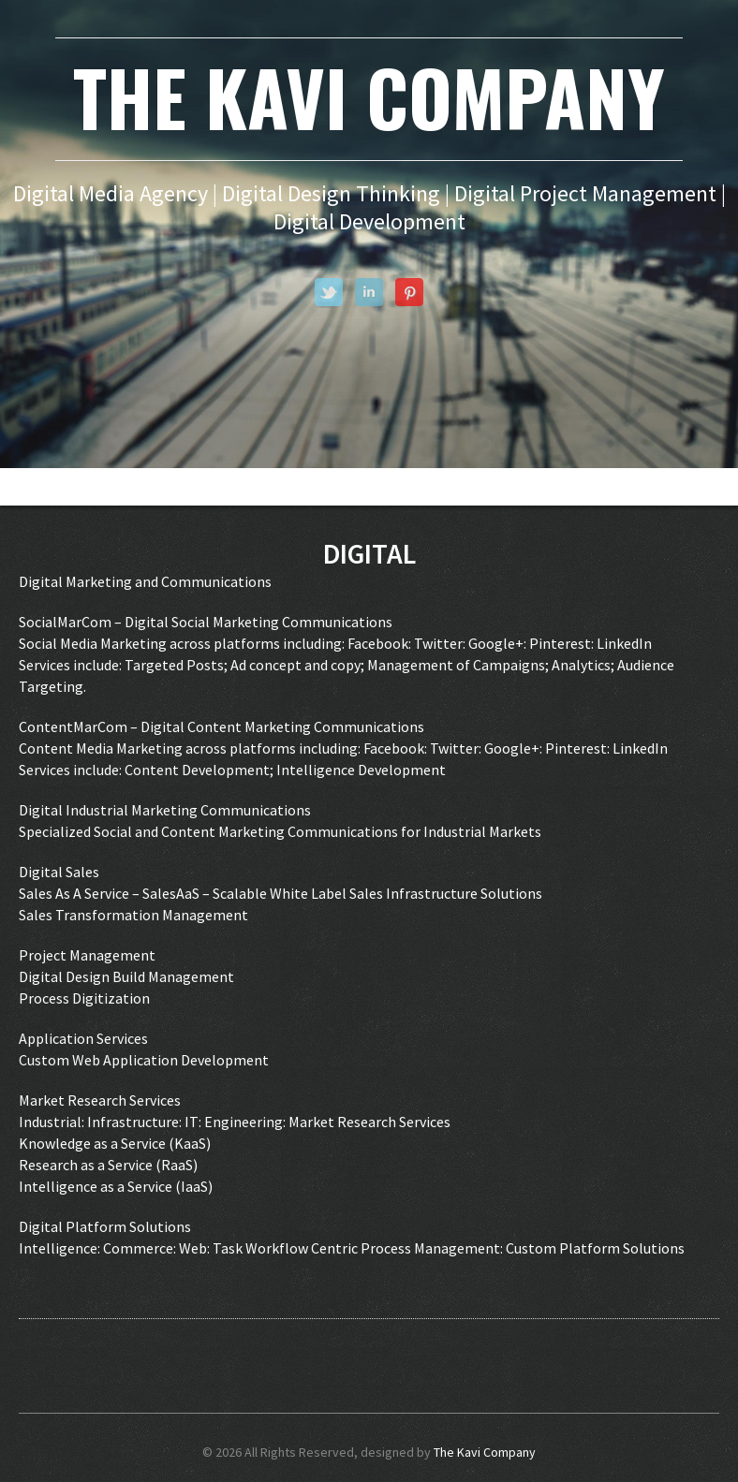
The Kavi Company (485, 1452)
